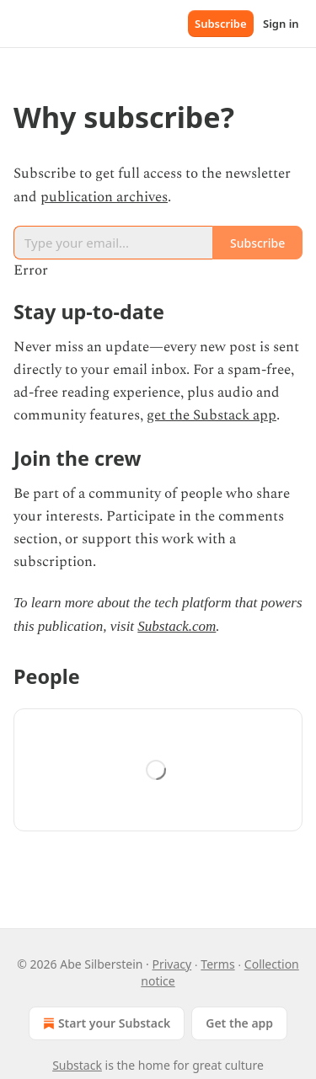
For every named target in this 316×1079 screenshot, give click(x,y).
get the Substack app (211, 415)
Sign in (281, 23)
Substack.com (176, 626)
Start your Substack (105, 1023)
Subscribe (221, 23)
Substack (77, 1065)
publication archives (104, 197)
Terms (217, 964)
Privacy (171, 964)
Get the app (239, 1023)
